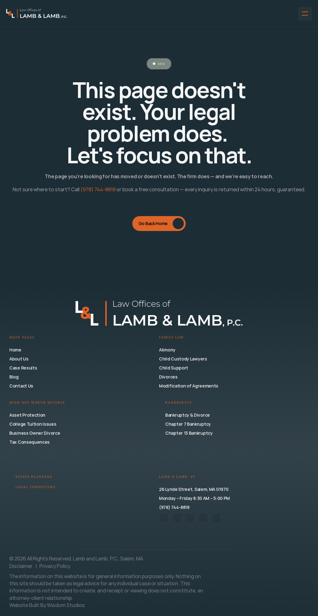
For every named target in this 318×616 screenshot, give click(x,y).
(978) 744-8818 (98, 189)
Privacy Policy (54, 566)
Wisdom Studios (66, 605)
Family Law (171, 338)
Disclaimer (21, 566)
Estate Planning (34, 477)
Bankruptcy (178, 403)
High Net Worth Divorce (37, 403)
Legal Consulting (35, 487)
